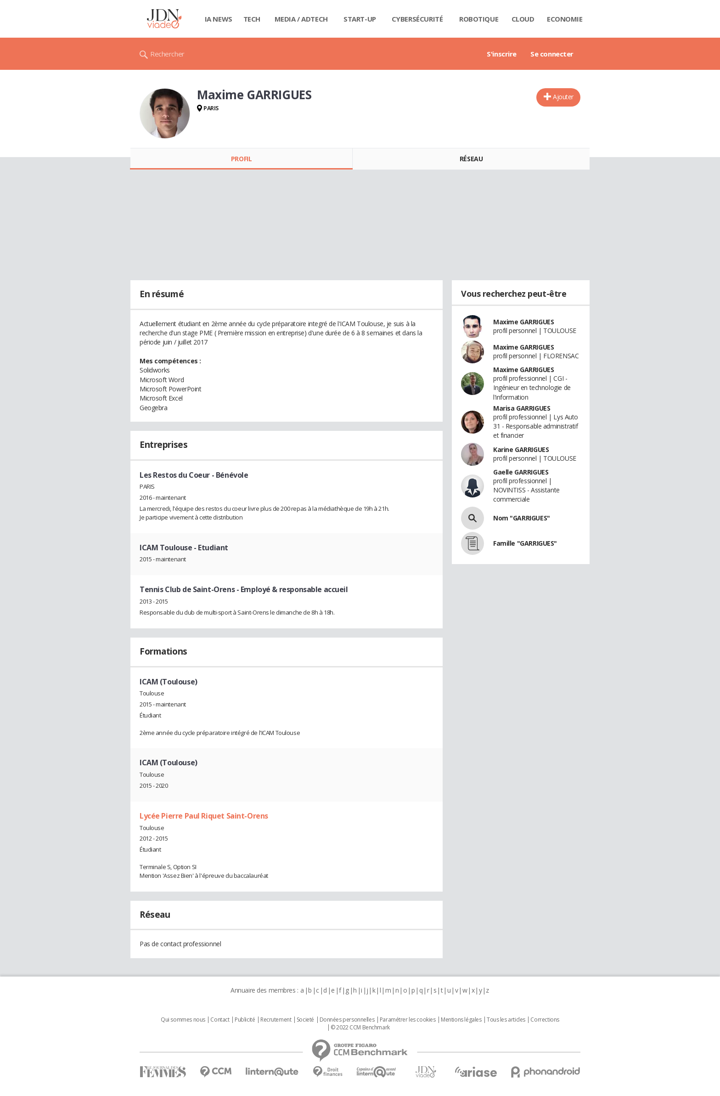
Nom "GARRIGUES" (521, 518)
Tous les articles (506, 1020)
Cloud (523, 18)
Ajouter (563, 96)
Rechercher (167, 53)
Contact (219, 1020)
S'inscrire (502, 53)
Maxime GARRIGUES (523, 321)
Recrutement (275, 1020)
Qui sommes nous (183, 1020)
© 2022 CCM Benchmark (360, 1027)
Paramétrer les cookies (408, 1020)
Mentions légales (461, 1020)
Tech (251, 18)
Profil (241, 158)
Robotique (478, 18)
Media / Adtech (301, 18)
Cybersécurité (417, 18)
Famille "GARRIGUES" (525, 543)
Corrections (544, 1020)
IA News (218, 18)
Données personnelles (347, 1020)
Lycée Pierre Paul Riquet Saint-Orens (204, 816)
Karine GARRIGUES (521, 449)
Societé (305, 1020)
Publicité (245, 1020)
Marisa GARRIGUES (521, 408)
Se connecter (552, 53)
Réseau (471, 158)
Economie (565, 18)
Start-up (359, 18)
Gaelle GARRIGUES (520, 472)
